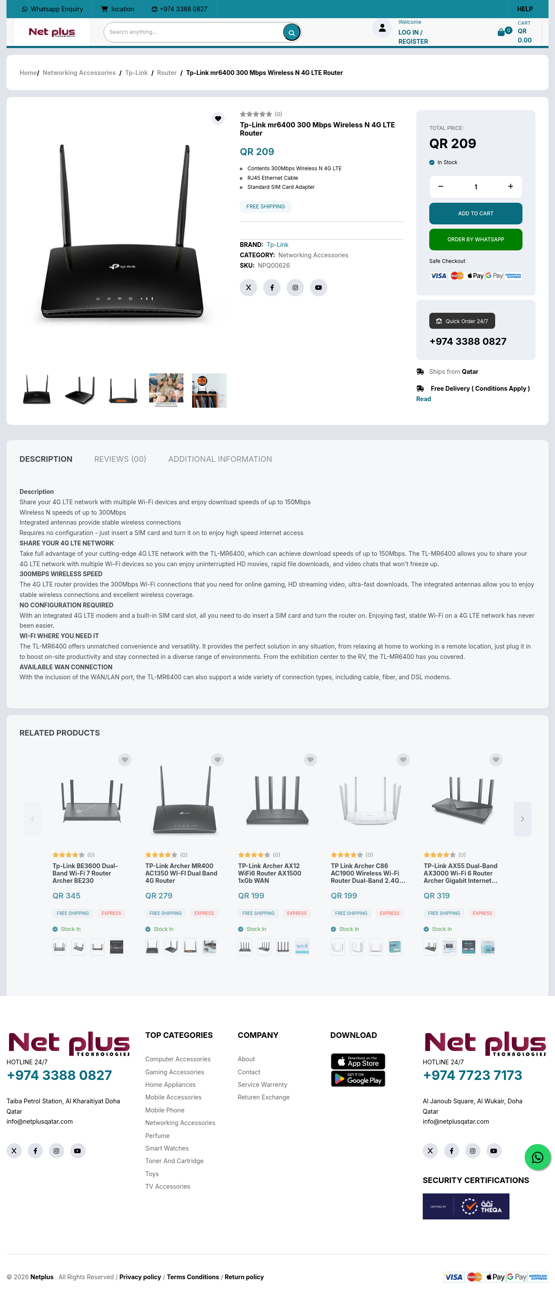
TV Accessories (167, 1186)
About (246, 1059)
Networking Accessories (79, 72)
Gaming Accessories (174, 1072)
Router (166, 72)
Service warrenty (262, 1084)
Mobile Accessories (173, 1097)
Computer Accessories (178, 1059)
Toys (152, 1173)
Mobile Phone (165, 1110)
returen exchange (264, 1097)
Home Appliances (170, 1084)
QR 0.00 (525, 35)
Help (525, 9)
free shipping (265, 207)
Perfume (157, 1135)
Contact (249, 1072)
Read (423, 398)
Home (28, 72)
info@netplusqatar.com (40, 1121)
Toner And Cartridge (174, 1160)
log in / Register (413, 37)
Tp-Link (136, 72)
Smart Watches (167, 1148)
